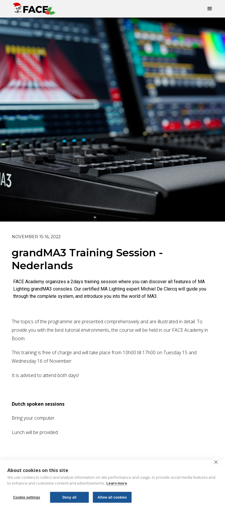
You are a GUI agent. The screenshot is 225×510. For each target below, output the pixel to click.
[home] (34, 7)
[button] (207, 9)
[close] (216, 462)
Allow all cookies (112, 497)
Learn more (116, 483)
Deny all (69, 497)
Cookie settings (26, 497)
